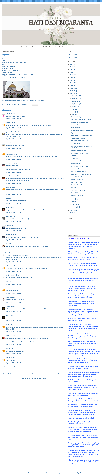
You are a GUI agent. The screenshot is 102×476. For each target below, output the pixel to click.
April (73, 199)
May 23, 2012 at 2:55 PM (13, 331)
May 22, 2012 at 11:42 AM (13, 139)
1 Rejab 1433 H (76, 143)
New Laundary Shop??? (79, 171)
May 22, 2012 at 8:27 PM (13, 271)
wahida (7, 225)
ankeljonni (8, 288)
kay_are (8, 306)
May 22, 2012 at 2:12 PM (13, 212)
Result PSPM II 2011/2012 (79, 122)
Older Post (61, 374)
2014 (72, 88)
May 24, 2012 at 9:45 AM (13, 363)
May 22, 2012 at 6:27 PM (13, 249)
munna (7, 207)
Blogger (81, 473)
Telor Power (9, 253)
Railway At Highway (77, 117)
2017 (72, 80)
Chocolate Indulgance (78, 138)
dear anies (8, 143)
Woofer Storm (9, 275)
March (74, 201)
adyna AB (8, 187)
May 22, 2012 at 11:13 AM (13, 128)
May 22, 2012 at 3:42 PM (13, 230)
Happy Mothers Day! (78, 169)
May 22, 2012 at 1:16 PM (13, 194)
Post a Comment (9, 367)
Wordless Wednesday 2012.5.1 (81, 190)
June (73, 112)
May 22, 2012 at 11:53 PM (13, 284)
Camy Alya (8, 163)
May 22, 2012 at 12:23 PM (13, 148)
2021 (72, 69)
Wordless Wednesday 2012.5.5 (81, 119)
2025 (72, 64)
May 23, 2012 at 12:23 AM (13, 293)
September (75, 104)
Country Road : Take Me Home (81, 174)
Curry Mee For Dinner (78, 177)
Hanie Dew (8, 335)
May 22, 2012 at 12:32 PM (13, 159)
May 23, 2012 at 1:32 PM (13, 320)
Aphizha (8, 297)
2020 (72, 72)
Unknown (8, 122)
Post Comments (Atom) (38, 378)
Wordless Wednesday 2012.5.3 (81, 161)
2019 (72, 75)
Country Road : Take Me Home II (81, 135)
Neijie (7, 324)
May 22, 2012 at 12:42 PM (13, 172)
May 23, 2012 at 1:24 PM (13, 311)
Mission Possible (76, 185)
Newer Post (7, 374)
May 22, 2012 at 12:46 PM (13, 183)
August (74, 106)
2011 (72, 210)
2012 (72, 93)
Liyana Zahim (9, 234)
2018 (72, 77)
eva (6, 198)
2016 (72, 83)
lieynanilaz (8, 113)
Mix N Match (75, 193)
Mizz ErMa (8, 244)
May (73, 114)
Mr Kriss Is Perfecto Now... (80, 153)
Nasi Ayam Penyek (77, 182)
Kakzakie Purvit (10, 176)
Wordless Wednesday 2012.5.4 (81, 141)
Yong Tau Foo (75, 155)
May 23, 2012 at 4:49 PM (13, 344)
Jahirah (7, 315)
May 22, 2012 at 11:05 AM (13, 118)
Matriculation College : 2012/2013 (82, 130)
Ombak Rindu (75, 127)
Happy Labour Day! (77, 195)
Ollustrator (67, 473)
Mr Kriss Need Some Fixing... (80, 166)
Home (34, 374)
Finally (73, 187)
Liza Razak (8, 216)
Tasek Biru (74, 158)
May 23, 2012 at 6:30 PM (13, 353)
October (74, 101)
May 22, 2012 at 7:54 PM (13, 262)
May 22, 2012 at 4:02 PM (13, 240)
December (75, 96)
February (75, 204)
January (74, 207)
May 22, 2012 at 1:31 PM (13, 203)
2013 (72, 91)
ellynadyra (8, 357)
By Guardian (75, 133)
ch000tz (7, 348)
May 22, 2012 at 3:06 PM (13, 221)
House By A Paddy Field (79, 150)
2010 (72, 213)
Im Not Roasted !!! (77, 179)
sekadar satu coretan (12, 152)
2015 (72, 85)
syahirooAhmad (10, 132)
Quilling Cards (76, 125)
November (75, 98)
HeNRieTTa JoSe (74, 54)
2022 (72, 67)
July (73, 109)
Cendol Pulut (75, 163)
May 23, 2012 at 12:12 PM (13, 302)
